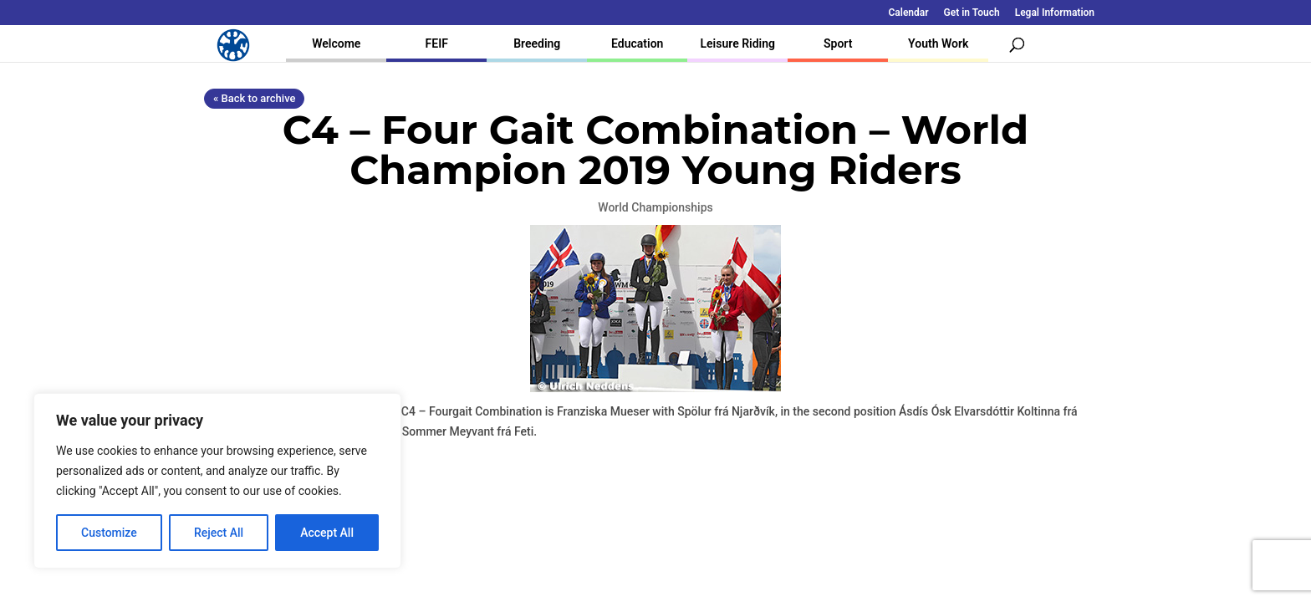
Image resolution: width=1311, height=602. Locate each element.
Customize (109, 532)
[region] (217, 481)
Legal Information (1054, 13)
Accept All (327, 532)
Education (637, 43)
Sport (838, 43)
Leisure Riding (737, 43)
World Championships (655, 207)
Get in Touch (972, 13)
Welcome (336, 43)
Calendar (909, 13)
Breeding (536, 43)
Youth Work (938, 43)
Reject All (218, 532)
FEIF (437, 43)
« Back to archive (254, 98)
